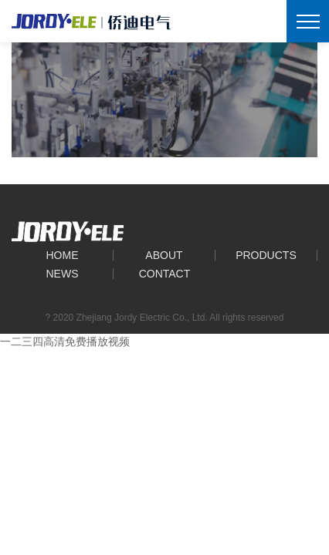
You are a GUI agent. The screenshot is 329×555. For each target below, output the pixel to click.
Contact (165, 273)
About (163, 255)
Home (62, 255)
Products (266, 255)
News (62, 273)
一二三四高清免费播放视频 (65, 341)
